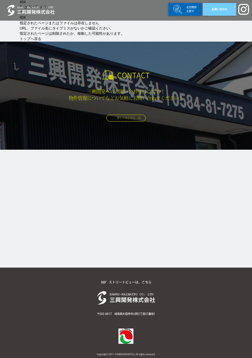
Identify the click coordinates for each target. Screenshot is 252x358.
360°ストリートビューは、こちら (126, 282)
